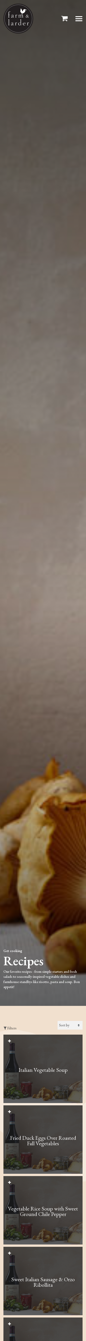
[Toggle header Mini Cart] (65, 18)
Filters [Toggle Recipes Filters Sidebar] (10, 1028)
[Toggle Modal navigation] (79, 18)
